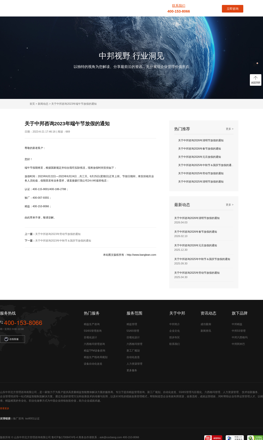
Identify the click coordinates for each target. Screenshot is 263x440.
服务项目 (79, 8)
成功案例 (155, 8)
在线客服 (11, 339)
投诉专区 (174, 337)
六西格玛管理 (134, 344)
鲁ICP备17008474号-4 (64, 437)
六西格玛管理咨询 (94, 344)
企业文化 (174, 330)
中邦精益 (237, 324)
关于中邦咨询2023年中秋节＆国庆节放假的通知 (63, 240)
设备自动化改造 (93, 363)
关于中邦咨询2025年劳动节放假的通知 (201, 173)
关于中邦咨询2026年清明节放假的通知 (201, 140)
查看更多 (4, 408)
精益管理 (99, 8)
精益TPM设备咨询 (94, 350)
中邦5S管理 (239, 330)
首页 (65, 8)
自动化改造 (133, 357)
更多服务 (132, 370)
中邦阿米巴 (238, 344)
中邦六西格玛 (240, 337)
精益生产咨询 (92, 324)
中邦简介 (174, 324)
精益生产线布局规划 (96, 357)
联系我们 (178, 5)
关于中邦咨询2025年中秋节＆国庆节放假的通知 (206, 165)
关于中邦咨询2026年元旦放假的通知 (199, 156)
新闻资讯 (206, 330)
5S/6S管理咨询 (93, 330)
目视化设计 (90, 337)
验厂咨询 (18, 418)
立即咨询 (233, 8)
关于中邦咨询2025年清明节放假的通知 (201, 181)
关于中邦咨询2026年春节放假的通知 (199, 148)
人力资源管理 (134, 363)
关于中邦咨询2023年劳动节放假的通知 (58, 234)
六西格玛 (118, 8)
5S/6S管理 (136, 8)
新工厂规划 (133, 350)
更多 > (229, 128)
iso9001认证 (32, 418)
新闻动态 (43, 103)
